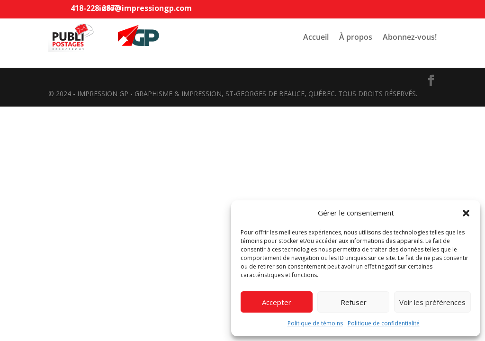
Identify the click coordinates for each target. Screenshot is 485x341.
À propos (355, 37)
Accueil (316, 37)
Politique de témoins (315, 323)
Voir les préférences (432, 302)
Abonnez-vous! (410, 37)
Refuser (354, 302)
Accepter (276, 302)
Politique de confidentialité (384, 323)
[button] (466, 213)
